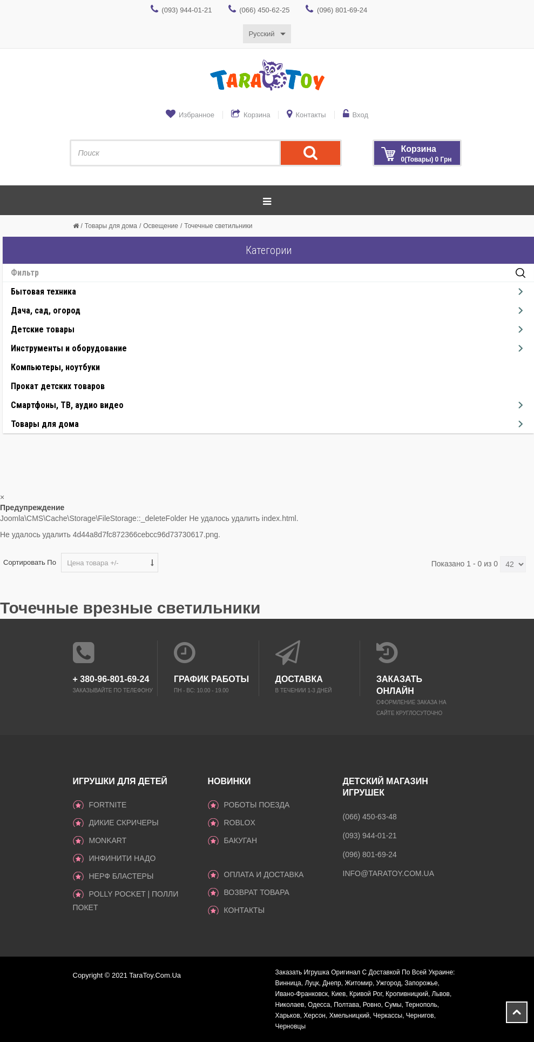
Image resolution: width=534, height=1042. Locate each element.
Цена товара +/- (93, 563)
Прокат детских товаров (58, 386)
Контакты (310, 115)
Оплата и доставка (264, 874)
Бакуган (241, 840)
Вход (360, 115)
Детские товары (43, 329)
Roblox (239, 822)
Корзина (257, 115)
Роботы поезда (257, 804)
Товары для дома (111, 226)
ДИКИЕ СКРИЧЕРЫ (124, 822)
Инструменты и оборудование (69, 348)
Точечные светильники (218, 226)
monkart (108, 840)
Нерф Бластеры (121, 876)
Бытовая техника (43, 291)
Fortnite (108, 804)
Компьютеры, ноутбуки (55, 367)
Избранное (196, 115)
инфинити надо (122, 858)
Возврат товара (256, 892)
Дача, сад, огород (45, 310)
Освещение (160, 226)
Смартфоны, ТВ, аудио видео (67, 405)
